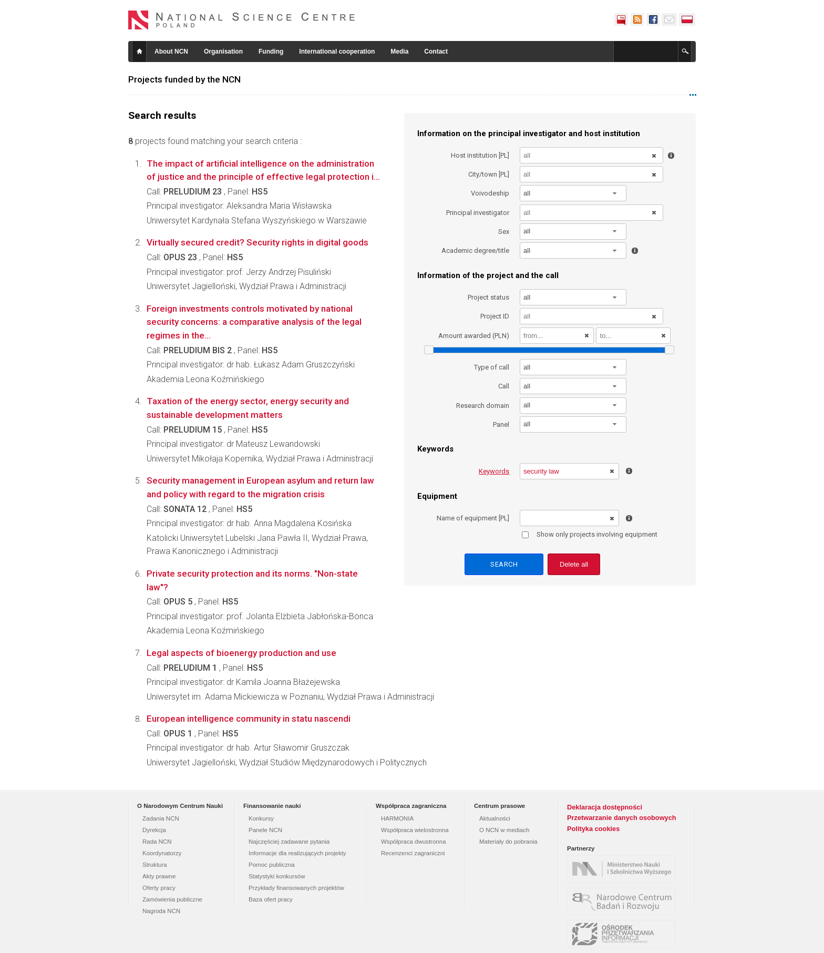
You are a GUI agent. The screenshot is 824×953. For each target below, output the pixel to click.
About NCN (171, 51)
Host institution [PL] (480, 155)
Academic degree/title (475, 250)
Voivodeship (490, 193)
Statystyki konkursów (277, 876)
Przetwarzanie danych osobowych (621, 818)
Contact (436, 51)
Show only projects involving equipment (589, 534)
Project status (488, 297)
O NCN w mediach (504, 830)
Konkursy (261, 818)
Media (399, 51)
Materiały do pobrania (508, 841)
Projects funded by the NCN (184, 79)
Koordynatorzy (161, 853)
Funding (271, 51)
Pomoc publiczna (272, 865)
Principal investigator (477, 213)
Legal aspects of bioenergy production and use (241, 653)
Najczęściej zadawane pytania (289, 841)
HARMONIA (397, 818)
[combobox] (573, 193)
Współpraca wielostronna (415, 830)
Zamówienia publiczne (172, 899)
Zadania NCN (160, 818)
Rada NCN (157, 841)
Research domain (482, 405)
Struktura (154, 865)
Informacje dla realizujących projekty (297, 853)
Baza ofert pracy (271, 899)
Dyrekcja (154, 830)
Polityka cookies (593, 829)
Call (503, 386)
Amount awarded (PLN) (473, 336)
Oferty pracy (159, 888)
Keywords (494, 471)
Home (139, 51)
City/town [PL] (488, 174)
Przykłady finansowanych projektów (296, 888)
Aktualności (494, 818)
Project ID (494, 316)
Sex (503, 231)
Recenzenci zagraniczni (413, 853)
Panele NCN (265, 830)
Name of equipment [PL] (473, 518)
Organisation (223, 51)
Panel (501, 424)
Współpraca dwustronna (413, 841)
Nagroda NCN (161, 911)
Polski (687, 19)
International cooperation (337, 51)
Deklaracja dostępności (604, 807)
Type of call (491, 367)
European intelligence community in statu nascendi (249, 718)
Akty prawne (159, 876)
